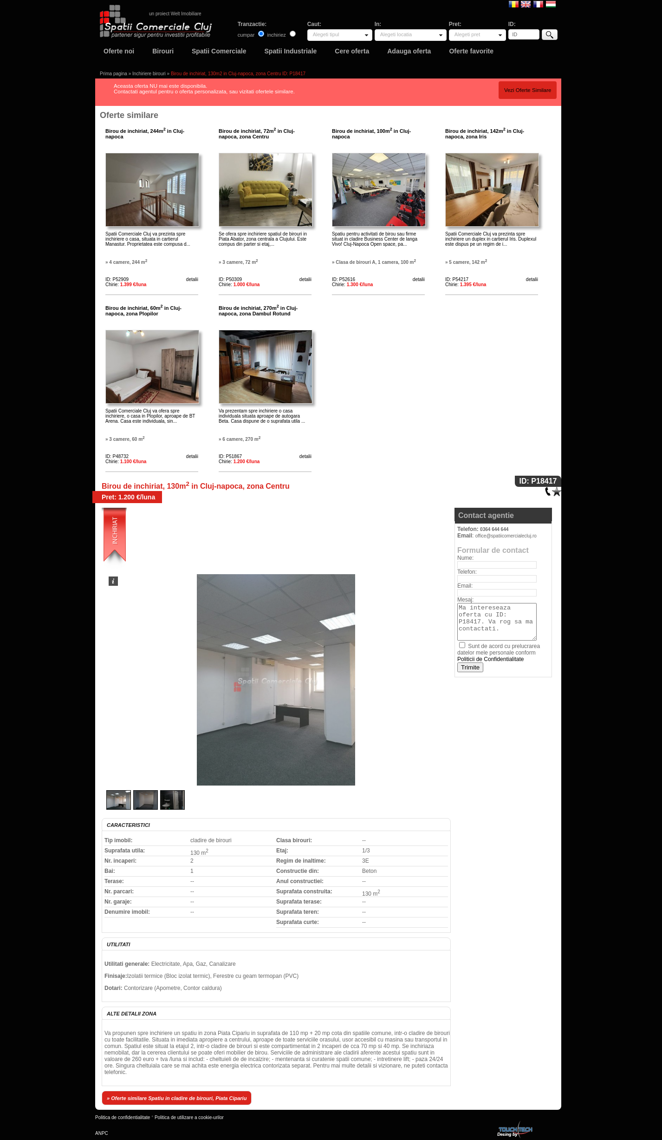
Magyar (551, 3)
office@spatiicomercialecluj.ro (506, 535)
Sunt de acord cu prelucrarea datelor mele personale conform (498, 652)
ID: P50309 (230, 279)
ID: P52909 (117, 279)
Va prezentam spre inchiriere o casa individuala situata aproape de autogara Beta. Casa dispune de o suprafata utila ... (262, 416)
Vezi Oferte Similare (528, 90)
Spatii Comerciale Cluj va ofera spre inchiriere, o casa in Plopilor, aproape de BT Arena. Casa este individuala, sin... (150, 416)
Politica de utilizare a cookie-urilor (189, 1117)
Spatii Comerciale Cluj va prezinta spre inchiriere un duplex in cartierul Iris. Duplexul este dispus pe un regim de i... (490, 239)
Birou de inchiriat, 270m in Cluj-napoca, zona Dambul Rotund (258, 310)
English (526, 3)
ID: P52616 (343, 279)
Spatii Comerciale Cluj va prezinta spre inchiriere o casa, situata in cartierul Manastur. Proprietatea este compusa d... (147, 239)
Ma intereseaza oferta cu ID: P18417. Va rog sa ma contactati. (497, 622)
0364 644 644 (494, 529)
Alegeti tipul (326, 34)
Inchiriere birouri (149, 73)
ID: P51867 (230, 456)
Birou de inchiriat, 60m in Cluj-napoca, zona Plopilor (143, 310)
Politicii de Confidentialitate (490, 659)
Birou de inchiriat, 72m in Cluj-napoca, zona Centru (257, 133)
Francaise (538, 3)
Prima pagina (113, 73)
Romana (514, 3)
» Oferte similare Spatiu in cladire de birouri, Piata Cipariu (177, 1098)
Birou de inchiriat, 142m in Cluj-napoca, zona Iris (484, 133)
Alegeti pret (467, 34)
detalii (192, 279)
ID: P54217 (456, 279)
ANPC (101, 1133)
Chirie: (125, 284)
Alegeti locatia (396, 34)
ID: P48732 (117, 456)
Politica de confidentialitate (122, 1117)
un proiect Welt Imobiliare (175, 13)
